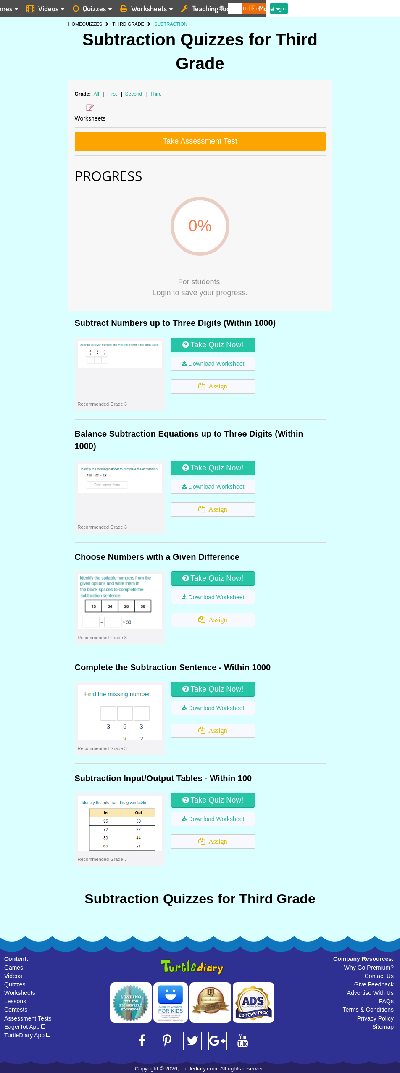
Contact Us (379, 976)
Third (155, 94)
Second (134, 94)
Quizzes (15, 984)
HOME (75, 23)
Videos (13, 976)
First (112, 94)
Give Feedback (374, 984)
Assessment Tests (28, 1018)
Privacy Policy (375, 1018)
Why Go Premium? (369, 967)
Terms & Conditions (368, 1009)
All (96, 94)
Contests (15, 1009)
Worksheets (19, 992)
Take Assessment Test (200, 141)
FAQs (386, 1001)
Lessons (15, 1001)
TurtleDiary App (27, 1035)
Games (13, 967)
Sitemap (383, 1026)
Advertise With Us (370, 992)
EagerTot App (24, 1026)
